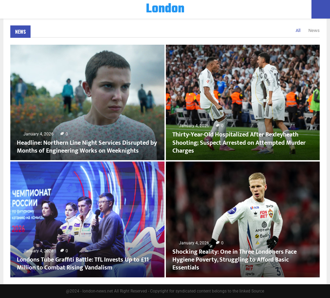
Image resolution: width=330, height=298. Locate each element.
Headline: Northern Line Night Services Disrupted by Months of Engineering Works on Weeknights (87, 147)
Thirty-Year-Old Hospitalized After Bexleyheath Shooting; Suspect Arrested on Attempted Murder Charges (239, 143)
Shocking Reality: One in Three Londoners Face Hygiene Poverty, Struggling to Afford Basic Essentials (234, 260)
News (20, 31)
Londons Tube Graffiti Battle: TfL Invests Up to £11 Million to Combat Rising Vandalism (83, 264)
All (298, 30)
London (165, 9)
